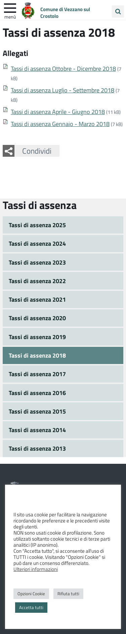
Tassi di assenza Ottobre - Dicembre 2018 (63, 68)
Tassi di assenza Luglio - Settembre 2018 (62, 90)
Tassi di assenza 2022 (37, 280)
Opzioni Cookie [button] (31, 594)
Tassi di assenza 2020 (37, 317)
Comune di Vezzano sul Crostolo (65, 12)
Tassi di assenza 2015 (37, 411)
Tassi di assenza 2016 (37, 392)
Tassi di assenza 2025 (37, 224)
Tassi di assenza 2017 (37, 373)
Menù (10, 16)
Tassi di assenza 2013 (37, 448)
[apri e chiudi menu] (10, 7)
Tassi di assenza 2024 (37, 243)
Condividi (36, 150)
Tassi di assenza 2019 (37, 336)
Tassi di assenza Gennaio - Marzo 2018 (60, 124)
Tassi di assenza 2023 (37, 262)
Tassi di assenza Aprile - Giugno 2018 (58, 112)
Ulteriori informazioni (35, 569)
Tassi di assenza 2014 (37, 429)
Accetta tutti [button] (31, 607)
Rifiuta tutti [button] (68, 594)
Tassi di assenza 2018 (37, 355)
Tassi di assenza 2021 (37, 299)
